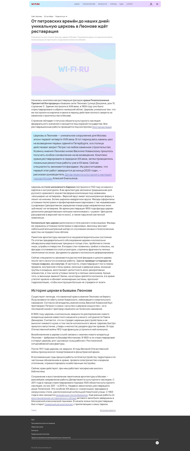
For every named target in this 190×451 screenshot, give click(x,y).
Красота (102, 4)
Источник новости (108, 410)
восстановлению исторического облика (53, 398)
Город (113, 4)
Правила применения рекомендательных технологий (51, 438)
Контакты (34, 430)
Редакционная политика (40, 434)
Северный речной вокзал (59, 404)
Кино (77, 4)
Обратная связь (37, 427)
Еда (122, 4)
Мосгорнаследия (102, 126)
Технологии (89, 4)
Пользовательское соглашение (43, 423)
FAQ (32, 420)
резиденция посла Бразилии (72, 394)
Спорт (130, 4)
